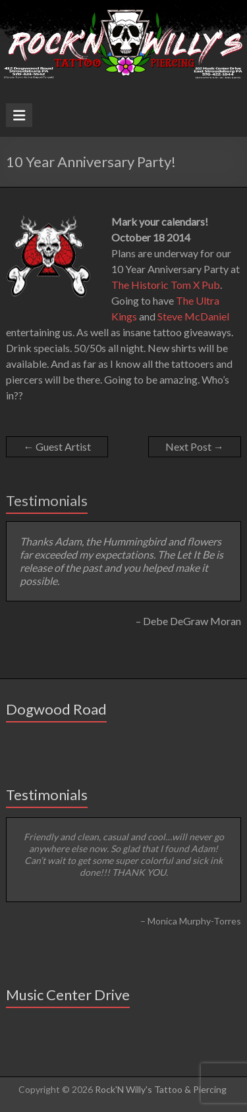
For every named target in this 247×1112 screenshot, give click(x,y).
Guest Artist (57, 446)
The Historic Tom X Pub (165, 284)
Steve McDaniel (193, 316)
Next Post (194, 446)
